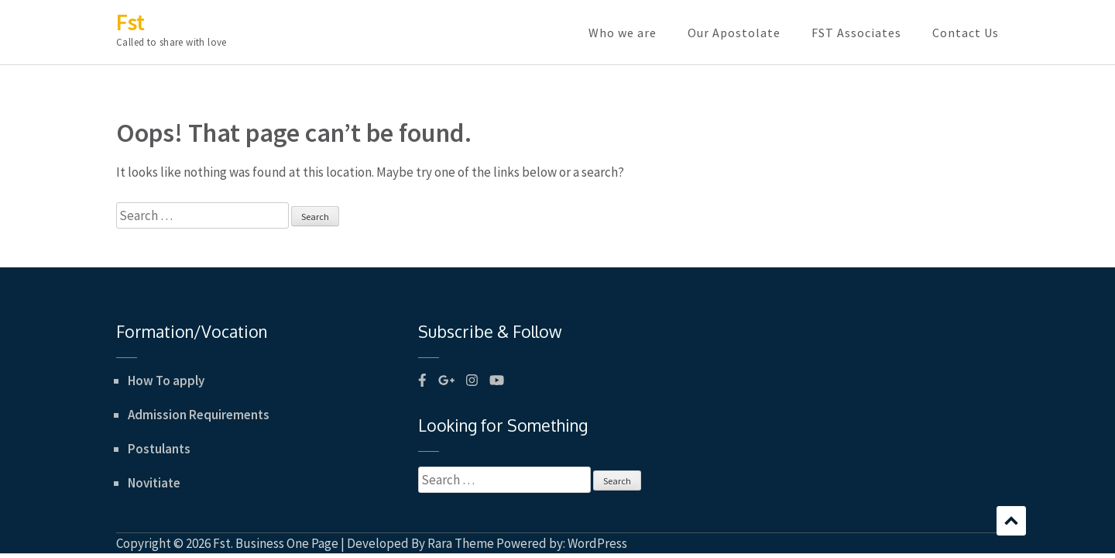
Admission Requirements (198, 414)
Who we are (622, 32)
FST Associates (856, 32)
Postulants (159, 448)
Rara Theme (460, 543)
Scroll (1011, 521)
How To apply (166, 380)
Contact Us (965, 32)
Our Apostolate (734, 32)
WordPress (597, 543)
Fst (130, 21)
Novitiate (154, 482)
